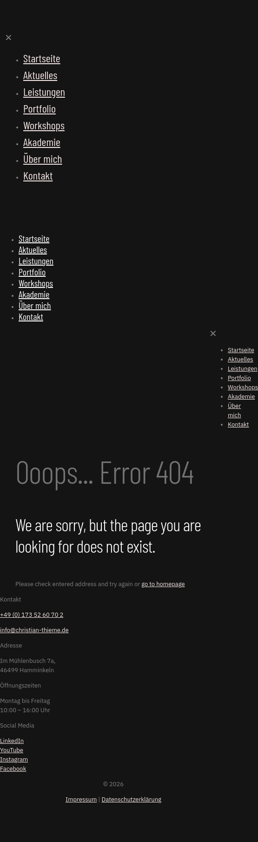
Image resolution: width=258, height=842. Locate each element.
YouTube (11, 750)
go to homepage (163, 584)
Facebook (13, 769)
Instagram (14, 759)
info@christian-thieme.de (34, 630)
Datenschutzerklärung (131, 799)
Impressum (81, 799)
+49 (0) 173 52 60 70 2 (31, 615)
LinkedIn (12, 741)
